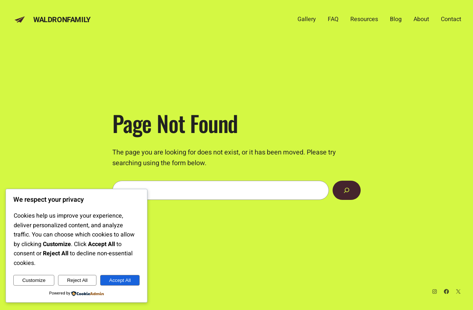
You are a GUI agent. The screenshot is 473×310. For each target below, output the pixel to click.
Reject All (77, 280)
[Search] (347, 190)
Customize (33, 280)
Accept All (120, 280)
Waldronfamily (62, 19)
